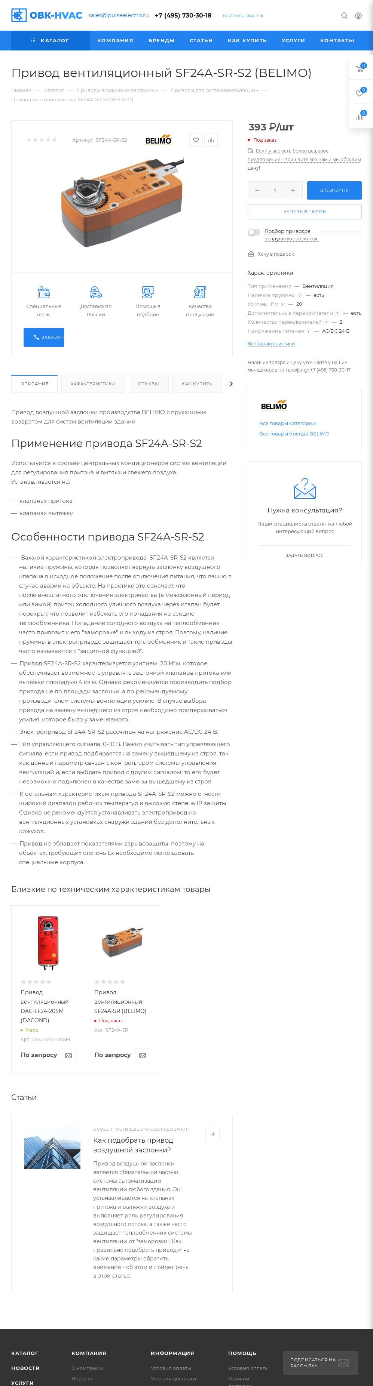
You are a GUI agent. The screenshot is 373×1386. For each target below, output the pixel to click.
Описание (34, 383)
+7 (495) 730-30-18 (183, 15)
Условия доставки (173, 1379)
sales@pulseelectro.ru (118, 15)
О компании (87, 1368)
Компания (88, 1353)
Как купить (197, 383)
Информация (173, 1353)
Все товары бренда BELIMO (294, 434)
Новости (25, 1368)
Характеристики (93, 383)
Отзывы (148, 383)
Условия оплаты (171, 1368)
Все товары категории (287, 423)
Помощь (242, 1353)
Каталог (25, 1353)
